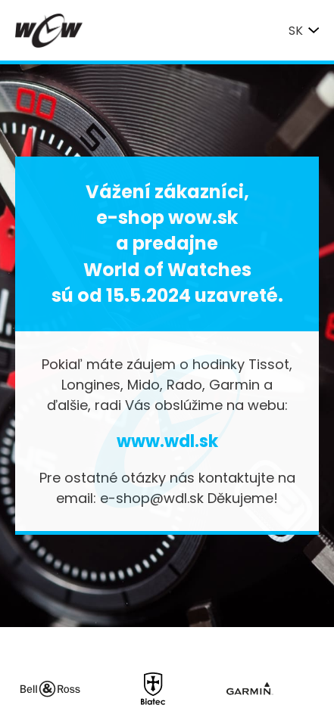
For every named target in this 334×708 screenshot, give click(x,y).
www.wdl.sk (167, 441)
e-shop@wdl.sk (152, 498)
